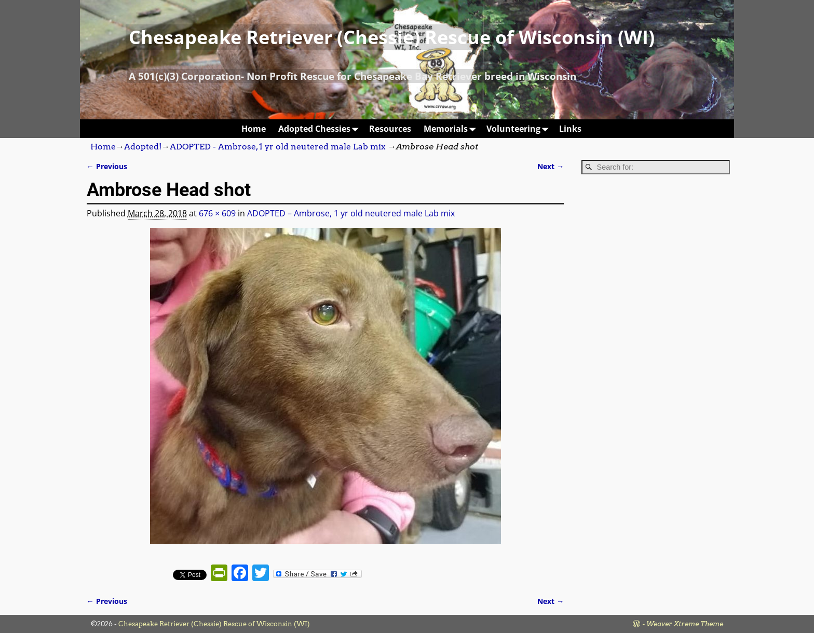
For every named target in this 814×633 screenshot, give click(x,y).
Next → (550, 166)
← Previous (107, 166)
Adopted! (142, 147)
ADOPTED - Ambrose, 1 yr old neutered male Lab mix (278, 147)
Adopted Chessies (320, 128)
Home (253, 128)
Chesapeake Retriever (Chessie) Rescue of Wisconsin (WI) (392, 37)
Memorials (452, 128)
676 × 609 (217, 213)
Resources (390, 128)
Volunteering (519, 128)
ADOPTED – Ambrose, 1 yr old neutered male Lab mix (351, 213)
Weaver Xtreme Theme (684, 624)
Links (570, 128)
